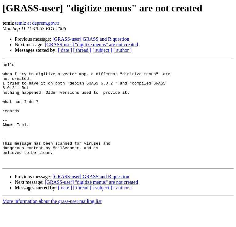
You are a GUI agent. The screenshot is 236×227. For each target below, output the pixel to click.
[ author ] (122, 50)
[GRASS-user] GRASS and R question (91, 39)
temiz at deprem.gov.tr (37, 23)
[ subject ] (102, 50)
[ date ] (65, 50)
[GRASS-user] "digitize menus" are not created (91, 44)
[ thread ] (82, 50)
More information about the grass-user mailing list (52, 221)
